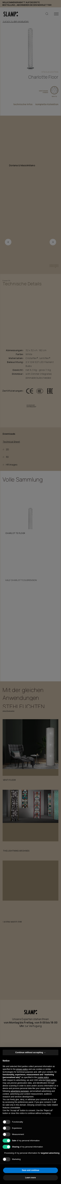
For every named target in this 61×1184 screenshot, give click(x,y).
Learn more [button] (30, 1177)
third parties (51, 1080)
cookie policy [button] (43, 1077)
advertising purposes (20, 1091)
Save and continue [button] (30, 1170)
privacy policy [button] (22, 1069)
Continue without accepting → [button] (30, 1052)
